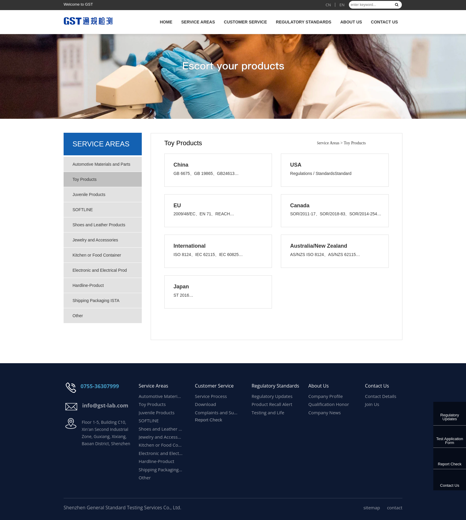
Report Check (449, 464)
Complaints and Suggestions (217, 412)
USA (295, 165)
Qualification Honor (328, 404)
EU (177, 205)
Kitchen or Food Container (97, 255)
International (190, 246)
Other (78, 315)
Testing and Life (267, 412)
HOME (166, 22)
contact (394, 507)
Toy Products (85, 179)
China (181, 165)
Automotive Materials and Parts (101, 164)
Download (205, 404)
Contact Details (380, 396)
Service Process (211, 396)
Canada (299, 205)
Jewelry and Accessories (95, 240)
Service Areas (198, 22)
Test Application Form (449, 441)
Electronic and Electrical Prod (100, 270)
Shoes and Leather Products (99, 224)
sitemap (371, 507)
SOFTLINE (83, 209)
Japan (181, 287)
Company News (324, 412)
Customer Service (245, 22)
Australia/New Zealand (318, 246)
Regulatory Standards (303, 22)
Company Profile (325, 396)
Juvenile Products (89, 194)
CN (328, 4)
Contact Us (384, 22)
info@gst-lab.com (105, 405)
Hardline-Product (89, 285)
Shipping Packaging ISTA (96, 300)
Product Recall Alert (271, 404)
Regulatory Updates (449, 417)
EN (341, 4)
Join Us (372, 404)
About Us (351, 22)
